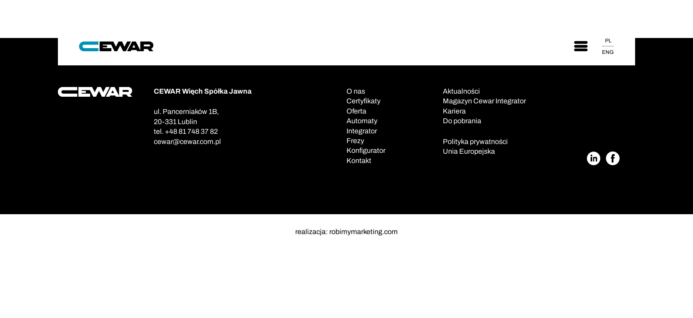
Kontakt (358, 160)
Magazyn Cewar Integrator (484, 101)
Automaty (361, 121)
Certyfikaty (363, 101)
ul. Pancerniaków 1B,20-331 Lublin (186, 116)
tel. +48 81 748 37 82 (186, 131)
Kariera (454, 111)
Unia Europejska (469, 151)
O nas (355, 91)
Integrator (361, 131)
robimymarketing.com (363, 231)
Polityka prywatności (475, 141)
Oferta (356, 111)
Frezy (355, 140)
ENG (608, 52)
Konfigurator (365, 150)
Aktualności (461, 91)
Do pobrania (462, 121)
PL (608, 41)
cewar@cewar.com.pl (187, 141)
